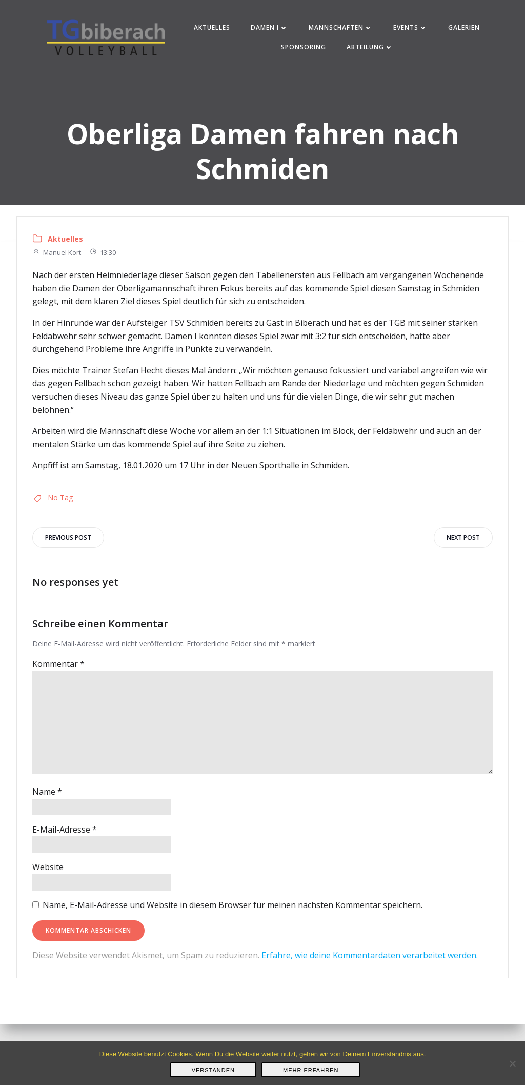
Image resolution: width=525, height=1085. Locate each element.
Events (410, 27)
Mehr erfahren (310, 1070)
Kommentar (58, 663)
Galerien (464, 27)
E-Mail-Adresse (64, 829)
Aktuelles (212, 27)
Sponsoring (303, 47)
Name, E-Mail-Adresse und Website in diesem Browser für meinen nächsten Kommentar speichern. (232, 905)
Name (47, 791)
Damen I (269, 27)
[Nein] (512, 1063)
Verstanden (213, 1070)
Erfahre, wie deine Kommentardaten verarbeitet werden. (369, 955)
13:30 (102, 252)
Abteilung (370, 47)
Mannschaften (341, 27)
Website (48, 867)
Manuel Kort (56, 252)
